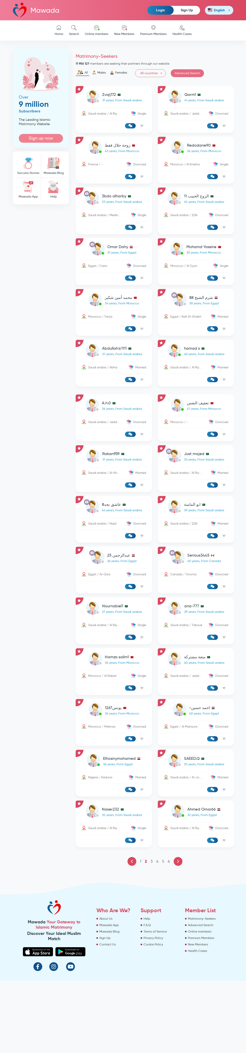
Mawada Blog (53, 166)
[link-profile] (114, 97)
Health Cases (182, 30)
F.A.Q (147, 925)
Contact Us (107, 944)
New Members (124, 30)
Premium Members (153, 30)
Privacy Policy (153, 938)
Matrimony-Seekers (202, 918)
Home (59, 30)
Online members (96, 30)
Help (53, 189)
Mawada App (28, 189)
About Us (105, 918)
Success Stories (28, 166)
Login (160, 10)
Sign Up (187, 10)
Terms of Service (155, 931)
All (82, 72)
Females (118, 73)
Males (99, 73)
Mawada (36, 10)
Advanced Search (187, 73)
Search (74, 30)
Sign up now (41, 138)
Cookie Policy (153, 944)
